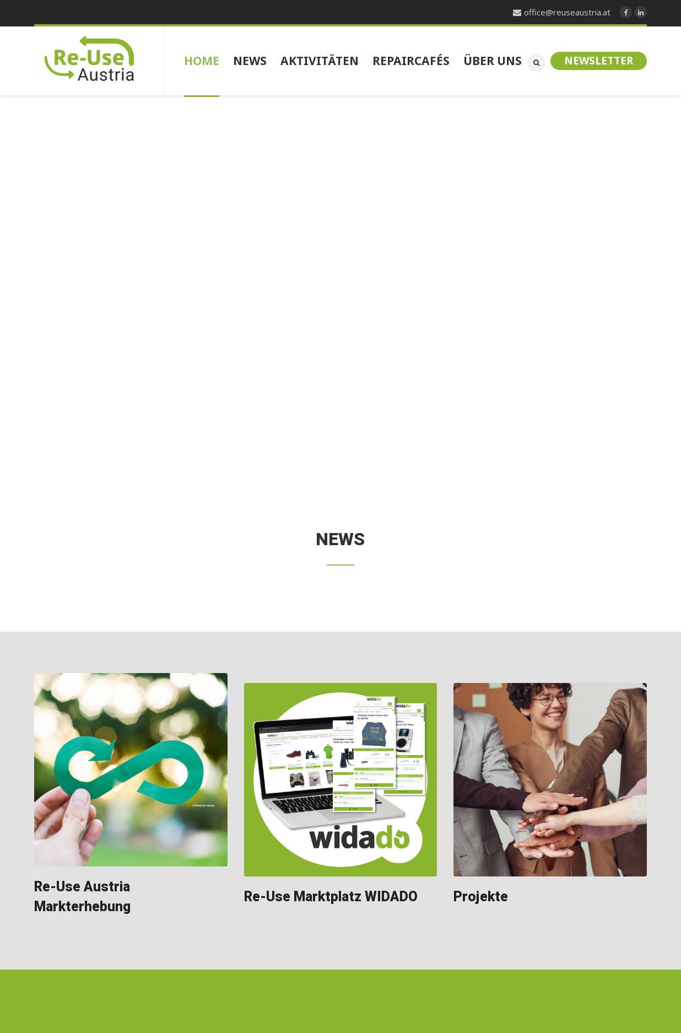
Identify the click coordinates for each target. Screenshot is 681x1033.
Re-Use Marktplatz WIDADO (331, 897)
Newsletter (598, 60)
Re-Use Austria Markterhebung (82, 897)
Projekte (480, 897)
